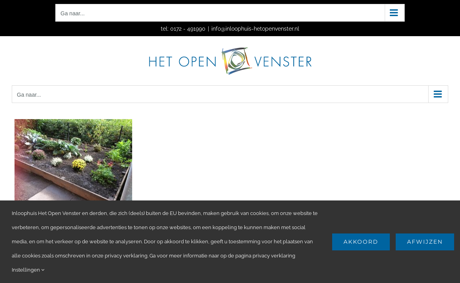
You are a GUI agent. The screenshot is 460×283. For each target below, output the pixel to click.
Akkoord (361, 241)
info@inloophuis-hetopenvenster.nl (255, 29)
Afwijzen (425, 241)
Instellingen (28, 270)
